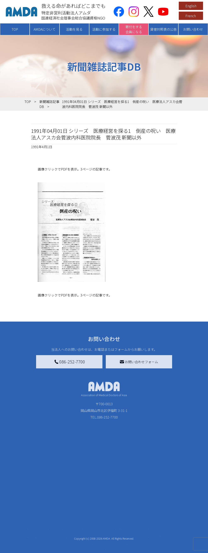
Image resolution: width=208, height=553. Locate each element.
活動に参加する (104, 29)
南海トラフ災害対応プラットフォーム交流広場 (135, 516)
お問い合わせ (193, 29)
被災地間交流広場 (132, 497)
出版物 (39, 548)
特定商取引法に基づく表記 (163, 508)
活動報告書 (40, 528)
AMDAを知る (40, 505)
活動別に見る (64, 523)
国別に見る (62, 516)
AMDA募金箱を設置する (102, 538)
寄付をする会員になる (133, 29)
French (190, 15)
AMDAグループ (41, 516)
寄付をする (93, 497)
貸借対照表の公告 (163, 29)
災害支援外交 (132, 505)
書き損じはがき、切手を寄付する (101, 526)
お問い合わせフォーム (139, 361)
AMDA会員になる (100, 505)
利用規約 (158, 518)
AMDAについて (45, 29)
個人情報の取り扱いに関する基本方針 (163, 531)
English (190, 5)
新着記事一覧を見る (67, 508)
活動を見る (74, 29)
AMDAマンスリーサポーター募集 (102, 514)
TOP (15, 29)
